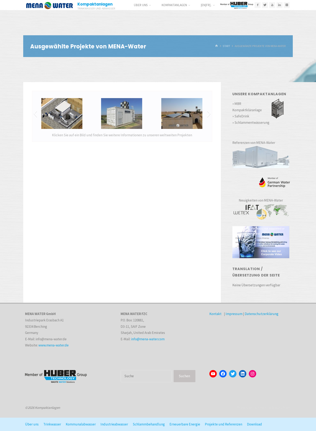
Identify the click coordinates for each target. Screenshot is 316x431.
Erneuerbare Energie (185, 424)
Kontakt (215, 314)
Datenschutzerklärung (261, 314)
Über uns (32, 424)
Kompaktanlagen (95, 4)
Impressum (234, 314)
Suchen (184, 376)
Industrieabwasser (114, 424)
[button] (35, 113)
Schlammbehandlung (149, 424)
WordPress (283, 407)
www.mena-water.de (53, 345)
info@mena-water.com (148, 339)
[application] (260, 242)
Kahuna (265, 407)
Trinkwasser (52, 424)
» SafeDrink (240, 116)
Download (254, 424)
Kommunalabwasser (81, 424)
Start (226, 46)
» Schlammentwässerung (250, 122)
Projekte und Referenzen (223, 424)
